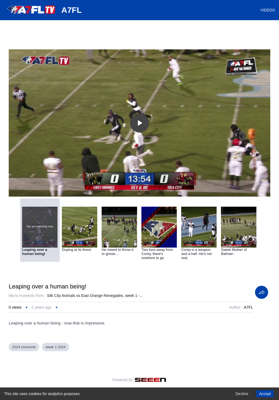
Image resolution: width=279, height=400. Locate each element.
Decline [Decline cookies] (241, 394)
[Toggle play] (139, 123)
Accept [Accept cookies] (265, 394)
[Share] (261, 292)
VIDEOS (267, 10)
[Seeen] (150, 379)
